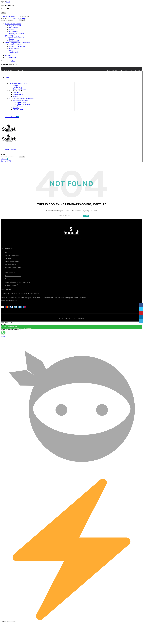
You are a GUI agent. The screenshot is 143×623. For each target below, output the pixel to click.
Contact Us (138, 70)
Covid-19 (114, 70)
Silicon (15, 96)
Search (22, 20)
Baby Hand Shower (15, 26)
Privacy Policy (9, 258)
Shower (11, 29)
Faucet (7, 279)
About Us (8, 252)
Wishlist (8, 55)
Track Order (124, 70)
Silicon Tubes (13, 31)
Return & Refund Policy (13, 267)
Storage (11, 50)
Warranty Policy (10, 264)
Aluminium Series (15, 44)
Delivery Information (12, 255)
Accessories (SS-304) (16, 33)
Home (108, 70)
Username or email (8, 5)
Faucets (11, 39)
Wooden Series (14, 52)
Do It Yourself (9, 35)
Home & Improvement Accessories (17, 43)
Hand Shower (13, 27)
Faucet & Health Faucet (17, 91)
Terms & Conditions (12, 261)
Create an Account (19, 18)
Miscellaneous (14, 48)
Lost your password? (8, 16)
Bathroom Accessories (13, 24)
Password (5, 9)
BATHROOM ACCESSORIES (18, 83)
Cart (131, 70)
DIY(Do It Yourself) (11, 285)
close (8, 2)
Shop (7, 78)
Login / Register (10, 57)
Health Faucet (14, 41)
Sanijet (67, 318)
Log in (3, 12)
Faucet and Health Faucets (14, 37)
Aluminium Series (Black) (18, 46)
